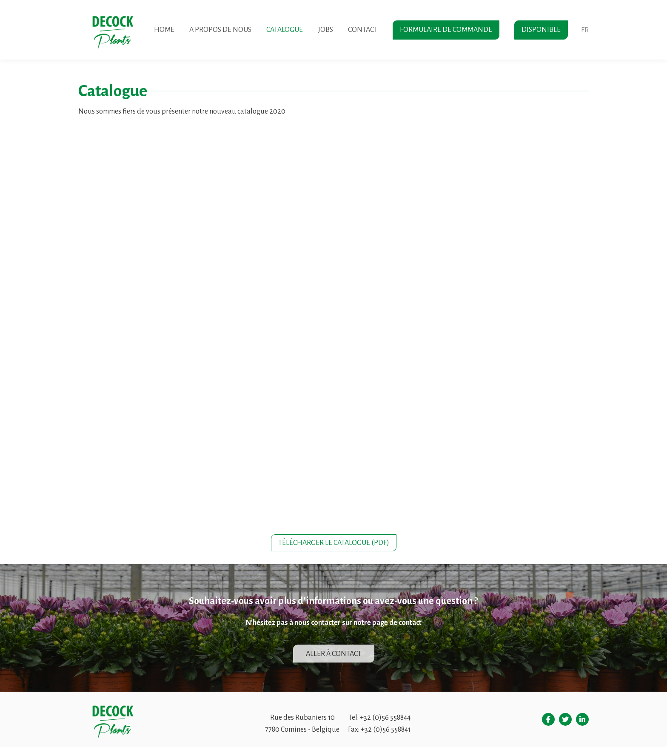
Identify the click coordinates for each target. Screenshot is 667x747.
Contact (363, 30)
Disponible (541, 30)
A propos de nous (220, 30)
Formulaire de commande (446, 30)
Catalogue (284, 30)
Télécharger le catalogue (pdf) (333, 543)
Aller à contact (334, 654)
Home (164, 30)
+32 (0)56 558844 (385, 717)
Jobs (325, 30)
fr (585, 30)
